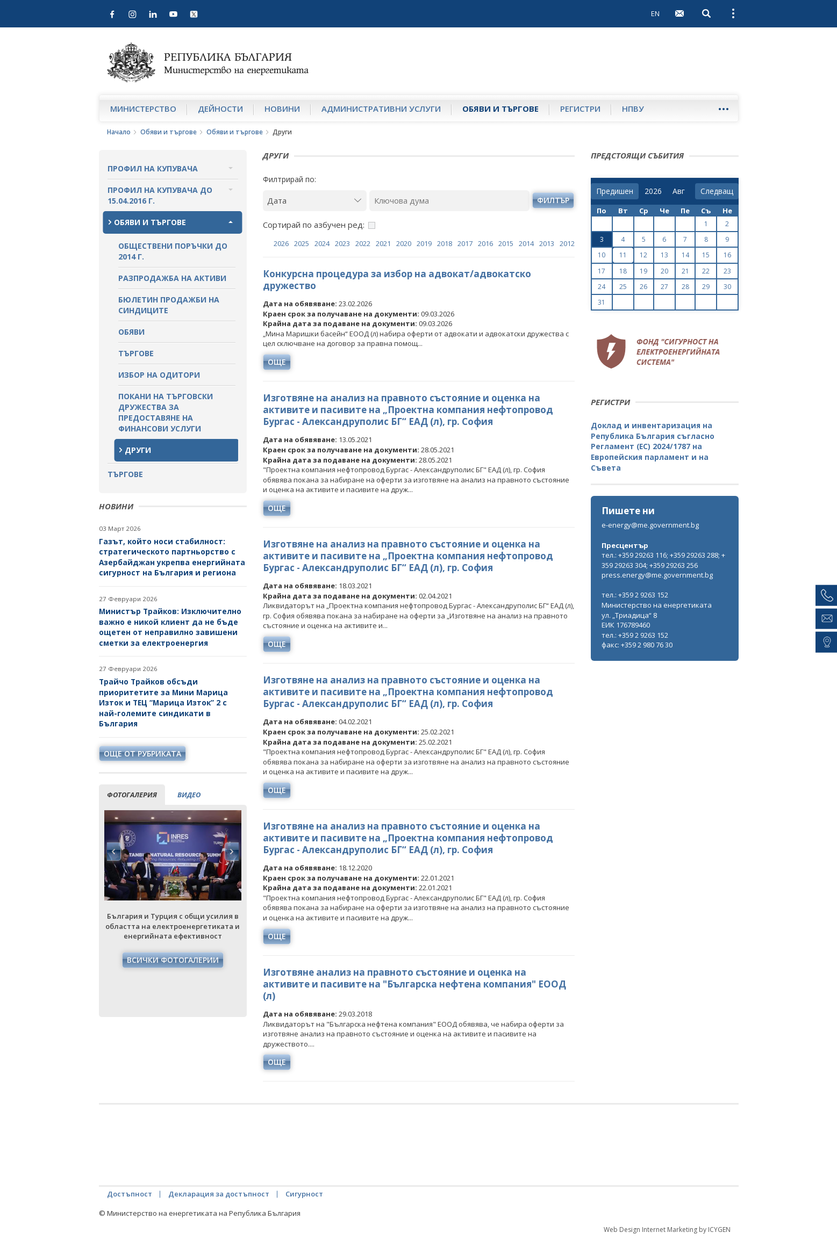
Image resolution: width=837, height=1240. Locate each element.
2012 (567, 243)
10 (601, 254)
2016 (485, 243)
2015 (505, 243)
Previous (114, 851)
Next (232, 851)
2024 (322, 243)
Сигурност (304, 1194)
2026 (281, 243)
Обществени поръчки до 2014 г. (172, 251)
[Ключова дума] (449, 200)
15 (706, 254)
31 (601, 302)
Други (138, 450)
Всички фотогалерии (173, 960)
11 (623, 254)
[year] (653, 191)
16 (727, 254)
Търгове (136, 353)
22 (706, 271)
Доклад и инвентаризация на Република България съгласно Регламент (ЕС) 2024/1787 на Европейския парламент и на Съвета (652, 446)
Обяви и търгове (500, 108)
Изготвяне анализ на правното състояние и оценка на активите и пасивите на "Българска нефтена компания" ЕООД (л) (414, 984)
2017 (465, 243)
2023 (342, 243)
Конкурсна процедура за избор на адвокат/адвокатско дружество (397, 280)
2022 (362, 243)
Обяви (131, 332)
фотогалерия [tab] (132, 794)
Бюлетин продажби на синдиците (168, 304)
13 (664, 254)
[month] (681, 191)
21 (685, 271)
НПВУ (633, 108)
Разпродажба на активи (172, 278)
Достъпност (129, 1194)
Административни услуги (381, 108)
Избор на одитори (159, 375)
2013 (546, 243)
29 (706, 286)
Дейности (220, 108)
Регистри (580, 108)
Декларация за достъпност (218, 1194)
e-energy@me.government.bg (650, 525)
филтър (553, 200)
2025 (301, 243)
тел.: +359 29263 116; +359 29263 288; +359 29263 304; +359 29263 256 (663, 560)
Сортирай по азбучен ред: (313, 224)
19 (643, 271)
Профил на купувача (153, 168)
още (277, 362)
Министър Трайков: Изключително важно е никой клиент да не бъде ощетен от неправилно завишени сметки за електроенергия (170, 627)
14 (685, 254)
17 (601, 271)
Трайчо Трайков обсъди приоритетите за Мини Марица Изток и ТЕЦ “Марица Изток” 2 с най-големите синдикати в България (163, 702)
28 (685, 286)
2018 (444, 243)
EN (655, 13)
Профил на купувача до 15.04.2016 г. (160, 195)
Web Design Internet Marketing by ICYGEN (667, 1229)
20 (664, 271)
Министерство (143, 108)
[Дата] (315, 200)
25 (623, 286)
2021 (383, 243)
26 (643, 286)
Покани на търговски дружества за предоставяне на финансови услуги (165, 412)
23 (727, 271)
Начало (119, 131)
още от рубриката (142, 753)
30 (727, 286)
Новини (282, 108)
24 (601, 286)
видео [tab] (189, 794)
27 (664, 286)
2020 (403, 243)
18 (623, 271)
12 (643, 254)
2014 (526, 243)
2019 (424, 243)
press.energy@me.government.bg (657, 575)
